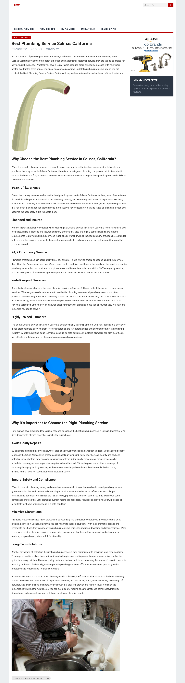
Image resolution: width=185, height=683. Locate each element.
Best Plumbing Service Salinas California (31, 678)
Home (17, 5)
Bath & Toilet (88, 29)
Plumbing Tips (48, 29)
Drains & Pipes (108, 29)
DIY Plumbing (68, 29)
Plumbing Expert (19, 49)
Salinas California (21, 38)
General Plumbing (24, 29)
